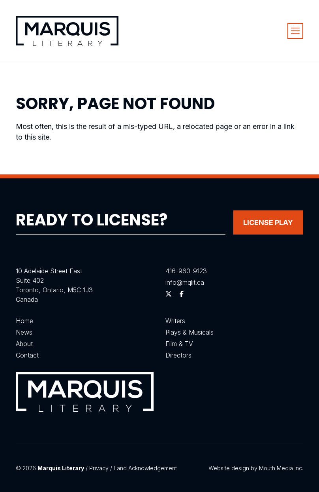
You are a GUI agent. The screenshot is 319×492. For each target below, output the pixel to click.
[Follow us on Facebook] (182, 294)
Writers (175, 321)
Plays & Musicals (189, 332)
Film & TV (179, 344)
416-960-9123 (186, 271)
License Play (268, 222)
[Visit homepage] (67, 30)
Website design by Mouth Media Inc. (255, 468)
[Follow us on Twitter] (168, 294)
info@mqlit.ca (184, 282)
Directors (178, 355)
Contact (27, 355)
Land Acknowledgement (145, 468)
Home (24, 321)
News (24, 332)
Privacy (99, 468)
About (24, 344)
